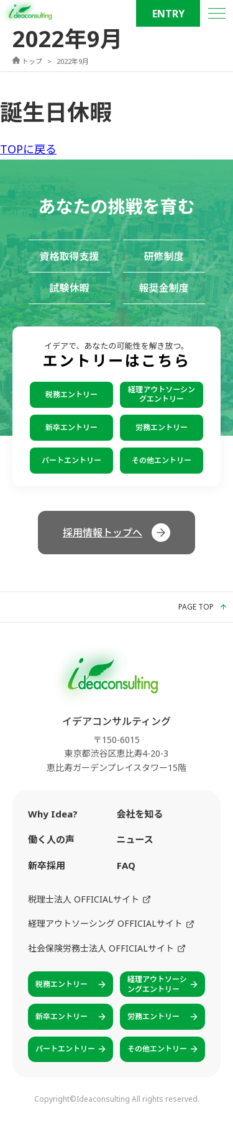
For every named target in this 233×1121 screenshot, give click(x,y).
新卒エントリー (71, 427)
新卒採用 (46, 865)
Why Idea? (53, 814)
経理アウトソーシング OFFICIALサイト (111, 923)
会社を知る (140, 814)
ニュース (135, 839)
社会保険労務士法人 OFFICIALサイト (107, 948)
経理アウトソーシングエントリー (161, 393)
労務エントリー (161, 427)
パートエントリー (71, 460)
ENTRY (168, 13)
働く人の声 (51, 839)
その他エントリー (161, 460)
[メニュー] (216, 13)
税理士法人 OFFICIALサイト (89, 899)
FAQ (126, 865)
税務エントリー (71, 394)
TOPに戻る (28, 149)
